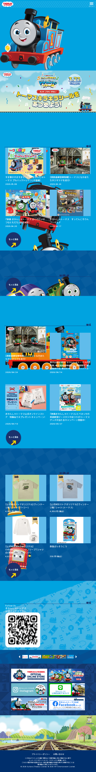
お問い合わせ (58, 754)
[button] (91, 4)
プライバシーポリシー (41, 754)
